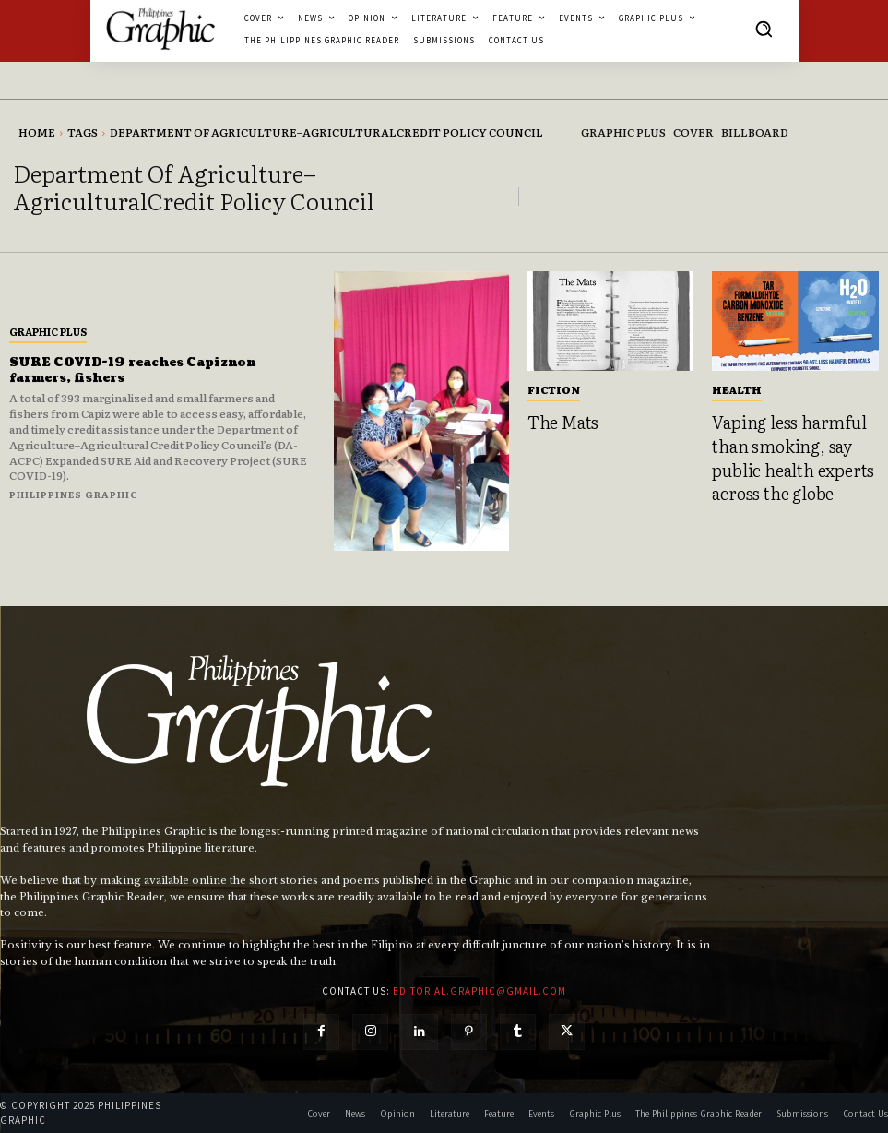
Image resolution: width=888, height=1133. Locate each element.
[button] (763, 28)
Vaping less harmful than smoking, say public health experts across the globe (783, 452)
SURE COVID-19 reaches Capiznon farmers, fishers (144, 370)
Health (737, 389)
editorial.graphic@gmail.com (479, 990)
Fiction (553, 389)
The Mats (558, 421)
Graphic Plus (48, 331)
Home (36, 132)
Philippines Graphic (73, 494)
